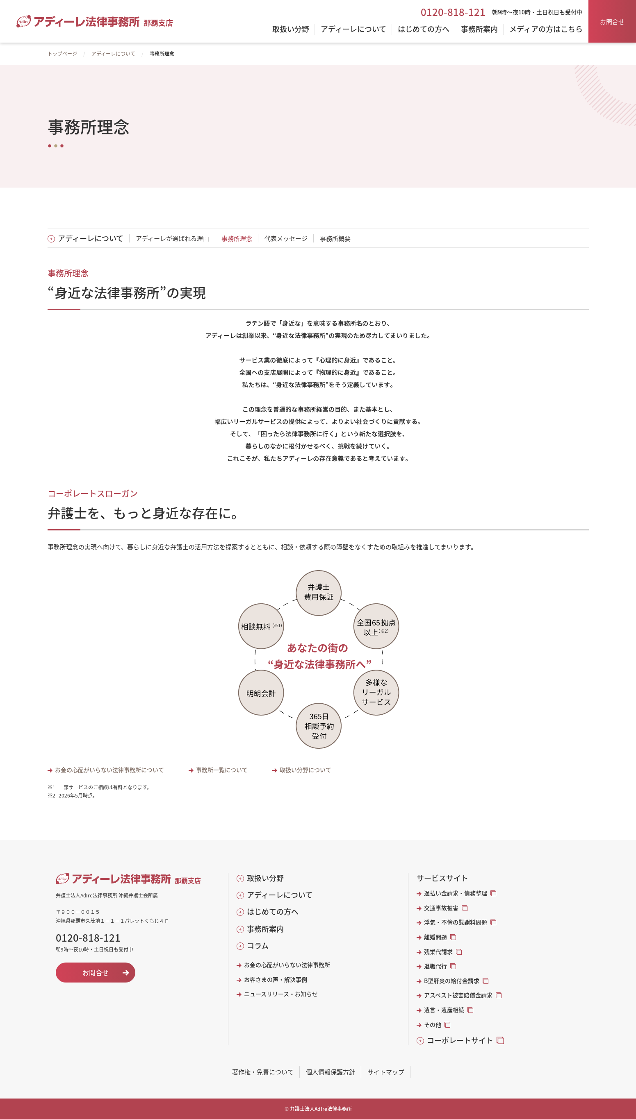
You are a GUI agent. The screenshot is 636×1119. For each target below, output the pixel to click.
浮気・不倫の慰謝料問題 (455, 922)
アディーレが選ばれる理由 (172, 238)
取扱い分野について (305, 770)
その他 (432, 1024)
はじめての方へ (273, 911)
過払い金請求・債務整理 (455, 893)
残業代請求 (438, 952)
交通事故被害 (441, 908)
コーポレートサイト (460, 1040)
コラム (258, 945)
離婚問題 (435, 937)
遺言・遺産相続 (444, 1010)
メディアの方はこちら (546, 29)
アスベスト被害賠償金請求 (458, 995)
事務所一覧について (222, 770)
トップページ (62, 53)
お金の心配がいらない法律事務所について (109, 770)
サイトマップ (385, 1071)
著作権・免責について (263, 1071)
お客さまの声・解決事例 (275, 979)
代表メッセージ (286, 238)
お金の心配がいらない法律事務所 (287, 965)
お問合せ (612, 21)
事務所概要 (335, 238)
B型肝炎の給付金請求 (451, 981)
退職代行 (435, 966)
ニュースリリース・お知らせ (281, 994)
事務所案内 (265, 929)
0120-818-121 (453, 12)
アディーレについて (113, 53)
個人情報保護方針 (330, 1071)
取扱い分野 (265, 878)
